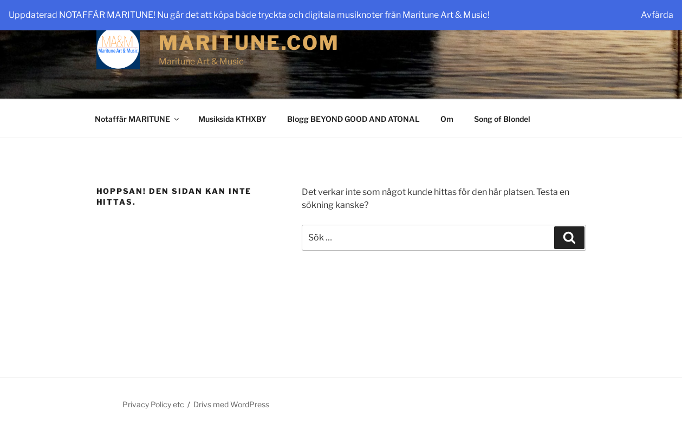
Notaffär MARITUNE (137, 118)
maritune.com (249, 43)
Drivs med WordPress (231, 404)
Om (446, 118)
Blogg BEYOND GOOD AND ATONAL (353, 118)
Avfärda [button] (657, 15)
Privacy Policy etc (153, 404)
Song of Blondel (502, 118)
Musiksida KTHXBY (232, 118)
